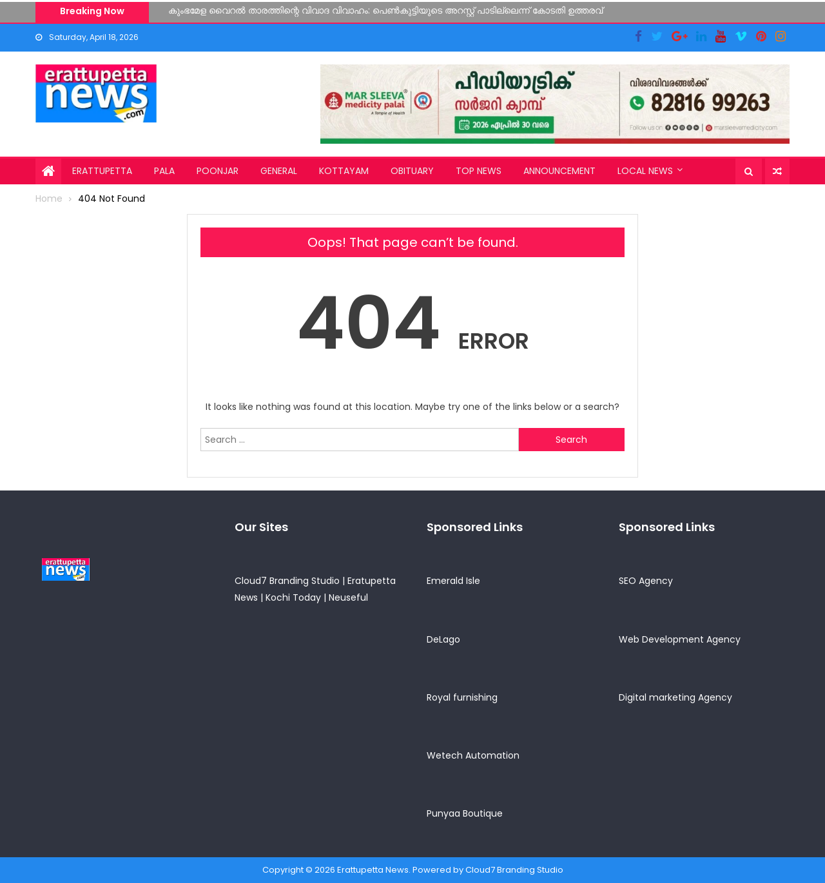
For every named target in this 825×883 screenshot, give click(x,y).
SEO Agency (646, 580)
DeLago (443, 639)
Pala (164, 170)
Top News (478, 170)
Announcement (559, 170)
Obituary (412, 170)
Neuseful (348, 597)
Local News (645, 170)
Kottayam (344, 170)
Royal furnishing (462, 697)
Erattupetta (102, 170)
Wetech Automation (473, 755)
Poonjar (217, 170)
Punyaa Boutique (465, 813)
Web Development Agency (680, 639)
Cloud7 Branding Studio (287, 580)
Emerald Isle (453, 580)
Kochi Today (293, 597)
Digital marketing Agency (675, 697)
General (278, 170)
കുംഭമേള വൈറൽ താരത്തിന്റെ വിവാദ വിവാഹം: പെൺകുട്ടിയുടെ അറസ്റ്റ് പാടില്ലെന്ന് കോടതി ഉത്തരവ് (385, 10)
